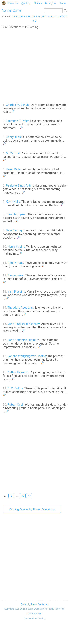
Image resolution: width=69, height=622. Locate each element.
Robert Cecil (16, 404)
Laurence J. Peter (17, 121)
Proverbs (13, 3)
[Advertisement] (34, 65)
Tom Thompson (16, 214)
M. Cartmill (13, 153)
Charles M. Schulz (17, 105)
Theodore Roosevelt (21, 307)
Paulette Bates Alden (19, 185)
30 (22, 495)
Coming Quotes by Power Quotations (32, 509)
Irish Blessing (16, 291)
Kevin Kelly (13, 201)
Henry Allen (13, 137)
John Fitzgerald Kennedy (24, 324)
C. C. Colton (15, 388)
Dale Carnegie (15, 230)
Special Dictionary (4, 3)
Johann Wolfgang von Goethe (27, 356)
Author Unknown (18, 372)
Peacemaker (16, 275)
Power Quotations (40, 604)
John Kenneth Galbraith (23, 340)
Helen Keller (14, 169)
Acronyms (50, 3)
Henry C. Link (16, 246)
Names (38, 3)
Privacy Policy (34, 613)
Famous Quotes (12, 10)
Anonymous (15, 263)
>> (29, 495)
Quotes (25, 3)
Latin (63, 3)
